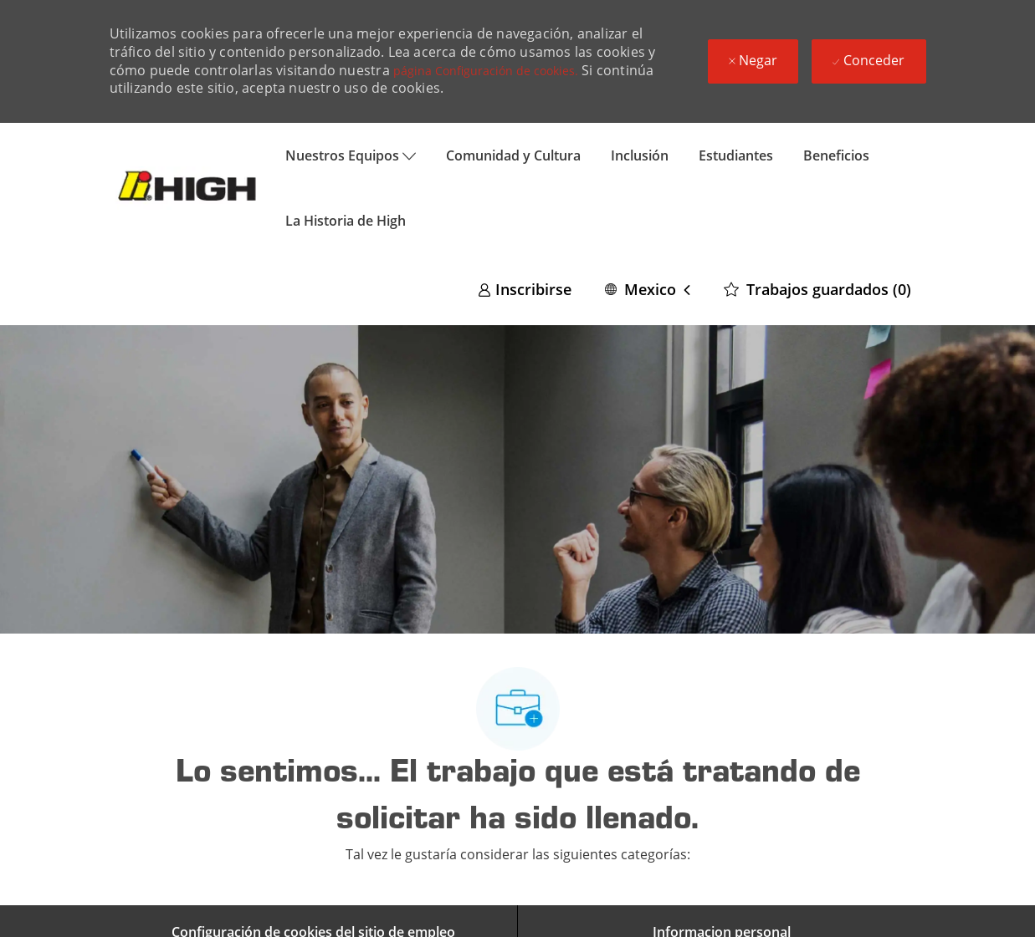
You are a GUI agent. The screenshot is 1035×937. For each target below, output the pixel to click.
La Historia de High (345, 220)
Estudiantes (736, 155)
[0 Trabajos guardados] (817, 289)
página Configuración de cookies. (485, 71)
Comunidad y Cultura (513, 155)
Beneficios (836, 155)
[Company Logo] (190, 187)
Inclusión (640, 155)
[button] (648, 289)
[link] (524, 289)
